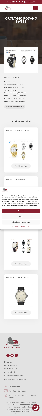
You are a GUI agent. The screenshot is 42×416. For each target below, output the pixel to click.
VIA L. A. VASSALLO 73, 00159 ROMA (22, 396)
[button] (39, 190)
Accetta (21, 211)
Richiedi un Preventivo (15, 106)
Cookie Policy (16, 226)
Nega (21, 217)
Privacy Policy (25, 226)
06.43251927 (14, 386)
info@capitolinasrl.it (18, 391)
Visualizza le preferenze (21, 222)
